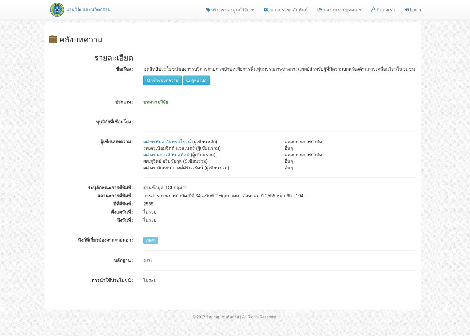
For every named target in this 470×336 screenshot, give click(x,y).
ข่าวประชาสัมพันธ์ (286, 9)
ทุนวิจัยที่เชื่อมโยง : (115, 121)
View (150, 240)
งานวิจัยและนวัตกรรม (80, 9)
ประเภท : (124, 102)
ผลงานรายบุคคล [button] (340, 9)
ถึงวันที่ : (125, 220)
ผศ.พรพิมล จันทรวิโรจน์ (167, 141)
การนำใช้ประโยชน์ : (113, 280)
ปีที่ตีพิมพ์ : (123, 203)
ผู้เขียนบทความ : (117, 141)
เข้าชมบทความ (162, 80)
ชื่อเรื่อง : (125, 69)
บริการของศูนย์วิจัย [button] (230, 9)
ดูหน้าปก (196, 80)
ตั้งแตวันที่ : (122, 212)
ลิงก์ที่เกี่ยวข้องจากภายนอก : (106, 240)
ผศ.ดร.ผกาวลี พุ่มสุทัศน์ (166, 154)
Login (413, 9)
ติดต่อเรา (383, 9)
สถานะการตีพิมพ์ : (115, 195)
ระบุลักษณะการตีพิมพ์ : (111, 187)
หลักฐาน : (124, 260)
